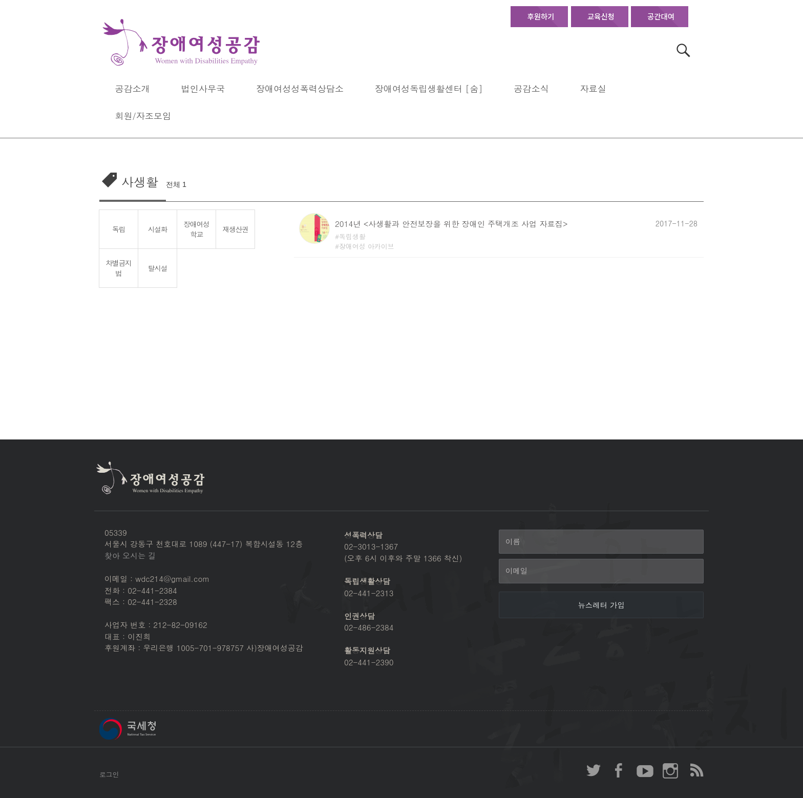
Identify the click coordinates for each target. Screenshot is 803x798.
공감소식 (531, 88)
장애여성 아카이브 (366, 246)
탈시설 (157, 268)
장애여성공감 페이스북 (619, 770)
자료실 (593, 88)
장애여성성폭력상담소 (300, 88)
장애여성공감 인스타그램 (670, 770)
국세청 (150, 729)
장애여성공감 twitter (593, 770)
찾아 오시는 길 (130, 555)
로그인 (109, 774)
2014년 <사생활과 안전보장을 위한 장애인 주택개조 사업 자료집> (451, 223)
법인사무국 (203, 88)
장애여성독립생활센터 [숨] (429, 88)
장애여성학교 (196, 229)
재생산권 (235, 229)
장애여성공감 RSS (696, 770)
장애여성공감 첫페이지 (181, 43)
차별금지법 (119, 268)
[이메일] (601, 571)
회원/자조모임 (143, 115)
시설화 (157, 229)
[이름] (601, 542)
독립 (118, 229)
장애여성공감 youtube (645, 770)
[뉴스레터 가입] (601, 605)
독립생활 (352, 236)
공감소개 (132, 88)
